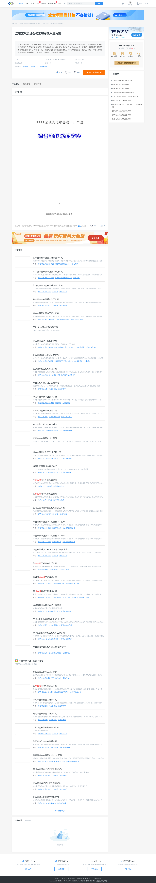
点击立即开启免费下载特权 (126, 63)
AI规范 (43, 3)
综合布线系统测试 (44, 775)
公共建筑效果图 (35, 23)
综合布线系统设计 (69, 528)
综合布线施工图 (54, 417)
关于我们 (57, 878)
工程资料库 (15, 23)
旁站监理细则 (43, 569)
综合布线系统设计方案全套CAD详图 (49, 536)
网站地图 (87, 878)
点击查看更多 (60, 811)
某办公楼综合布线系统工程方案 (122, 92)
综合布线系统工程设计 (66, 347)
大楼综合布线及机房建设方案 (46, 727)
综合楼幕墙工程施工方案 (62, 597)
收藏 (93, 226)
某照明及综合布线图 (45, 480)
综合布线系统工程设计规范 (29, 660)
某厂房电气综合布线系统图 (45, 741)
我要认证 (128, 869)
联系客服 (94, 869)
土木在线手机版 (96, 878)
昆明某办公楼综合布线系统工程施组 (49, 633)
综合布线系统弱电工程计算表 (46, 313)
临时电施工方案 (75, 692)
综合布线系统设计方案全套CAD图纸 (49, 522)
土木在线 (20, 3)
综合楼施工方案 (59, 583)
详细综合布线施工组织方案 (45, 700)
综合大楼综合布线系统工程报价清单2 (49, 647)
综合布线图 (42, 486)
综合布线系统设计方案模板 (81, 361)
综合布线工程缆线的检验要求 (46, 797)
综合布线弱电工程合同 (46, 319)
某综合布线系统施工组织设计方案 (48, 258)
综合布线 (75, 264)
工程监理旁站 (53, 569)
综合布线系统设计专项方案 (121, 84)
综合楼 (49, 486)
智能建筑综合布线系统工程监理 (47, 605)
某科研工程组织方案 (45, 577)
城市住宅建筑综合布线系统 (45, 466)
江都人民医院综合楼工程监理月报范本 (125, 96)
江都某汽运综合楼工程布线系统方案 (52, 23)
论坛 (32, 3)
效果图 (28, 23)
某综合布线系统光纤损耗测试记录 (48, 769)
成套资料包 (52, 2)
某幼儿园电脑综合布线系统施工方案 (49, 508)
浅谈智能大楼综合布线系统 (45, 424)
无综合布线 (63, 292)
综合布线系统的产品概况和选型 (47, 452)
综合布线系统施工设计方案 (121, 115)
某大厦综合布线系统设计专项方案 (48, 272)
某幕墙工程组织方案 (45, 591)
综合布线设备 (43, 389)
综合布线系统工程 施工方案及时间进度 (50, 549)
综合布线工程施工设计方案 (45, 672)
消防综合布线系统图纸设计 (71, 761)
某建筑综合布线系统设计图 (45, 369)
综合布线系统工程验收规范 (45, 341)
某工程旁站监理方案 (45, 563)
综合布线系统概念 (52, 431)
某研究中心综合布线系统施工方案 (48, 285)
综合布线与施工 (66, 417)
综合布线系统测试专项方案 (121, 88)
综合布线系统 (43, 375)
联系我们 (64, 878)
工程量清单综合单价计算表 (64, 319)
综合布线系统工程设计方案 (121, 100)
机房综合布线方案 (44, 734)
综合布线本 (62, 389)
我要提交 (61, 869)
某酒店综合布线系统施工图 (45, 410)
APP (59, 3)
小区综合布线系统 (66, 431)
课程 (37, 2)
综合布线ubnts (51, 803)
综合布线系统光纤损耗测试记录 (47, 783)
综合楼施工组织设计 (45, 583)
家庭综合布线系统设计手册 (45, 397)
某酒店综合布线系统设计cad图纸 (47, 755)
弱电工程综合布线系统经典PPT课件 (49, 619)
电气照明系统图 (65, 747)
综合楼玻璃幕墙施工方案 (80, 597)
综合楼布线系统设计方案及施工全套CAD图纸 (126, 106)
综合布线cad (61, 803)
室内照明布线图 (58, 486)
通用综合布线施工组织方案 (45, 714)
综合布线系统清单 (55, 653)
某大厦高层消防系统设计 (63, 278)
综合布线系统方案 (44, 292)
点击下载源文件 (95, 72)
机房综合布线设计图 (68, 375)
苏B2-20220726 (90, 881)
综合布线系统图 (43, 747)
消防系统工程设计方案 (63, 361)
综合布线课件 (43, 625)
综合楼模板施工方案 (73, 583)
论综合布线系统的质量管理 (121, 119)
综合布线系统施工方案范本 (59, 692)
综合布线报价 (43, 653)
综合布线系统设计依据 (46, 403)
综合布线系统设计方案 (46, 264)
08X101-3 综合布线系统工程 (45, 327)
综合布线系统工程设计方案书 (46, 355)
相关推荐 (18, 250)
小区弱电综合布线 (66, 625)
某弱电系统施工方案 (45, 686)
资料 (27, 3)
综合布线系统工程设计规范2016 (86, 347)
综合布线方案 (43, 706)
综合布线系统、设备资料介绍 (46, 383)
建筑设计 (22, 23)
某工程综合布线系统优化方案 (121, 80)
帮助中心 (79, 878)
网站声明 (72, 878)
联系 (79, 226)
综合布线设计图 (54, 375)
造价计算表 (79, 319)
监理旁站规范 (64, 569)
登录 (139, 3)
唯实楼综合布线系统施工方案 (46, 299)
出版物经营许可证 (101, 881)
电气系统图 (54, 747)
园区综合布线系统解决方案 (121, 111)
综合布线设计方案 (44, 528)
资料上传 (28, 869)
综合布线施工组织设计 (63, 264)
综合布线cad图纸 (55, 761)
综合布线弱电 (53, 625)
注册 (146, 3)
